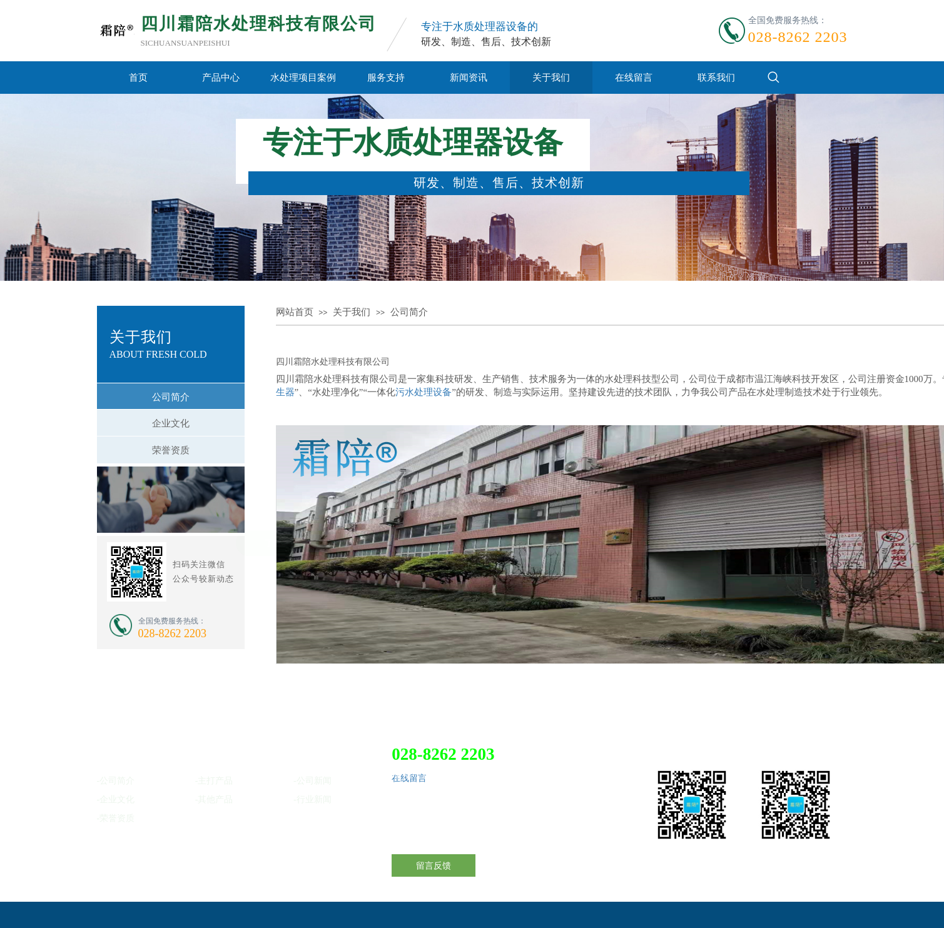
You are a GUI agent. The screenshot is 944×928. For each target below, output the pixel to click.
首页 (138, 77)
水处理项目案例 (303, 77)
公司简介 (409, 312)
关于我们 (551, 77)
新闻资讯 (468, 77)
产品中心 (221, 77)
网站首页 (294, 312)
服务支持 (386, 77)
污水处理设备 (423, 392)
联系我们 (716, 77)
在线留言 (633, 77)
